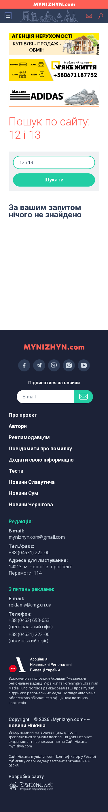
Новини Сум (23, 493)
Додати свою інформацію (41, 460)
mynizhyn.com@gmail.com (37, 537)
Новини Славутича (32, 482)
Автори (18, 426)
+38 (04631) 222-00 (29, 552)
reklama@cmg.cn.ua (30, 605)
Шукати (54, 180)
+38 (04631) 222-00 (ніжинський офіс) (29, 637)
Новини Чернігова (31, 504)
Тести (16, 471)
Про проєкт (23, 415)
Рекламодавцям (29, 437)
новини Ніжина (27, 725)
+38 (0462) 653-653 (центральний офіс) (31, 623)
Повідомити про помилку (40, 448)
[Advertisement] (54, 244)
